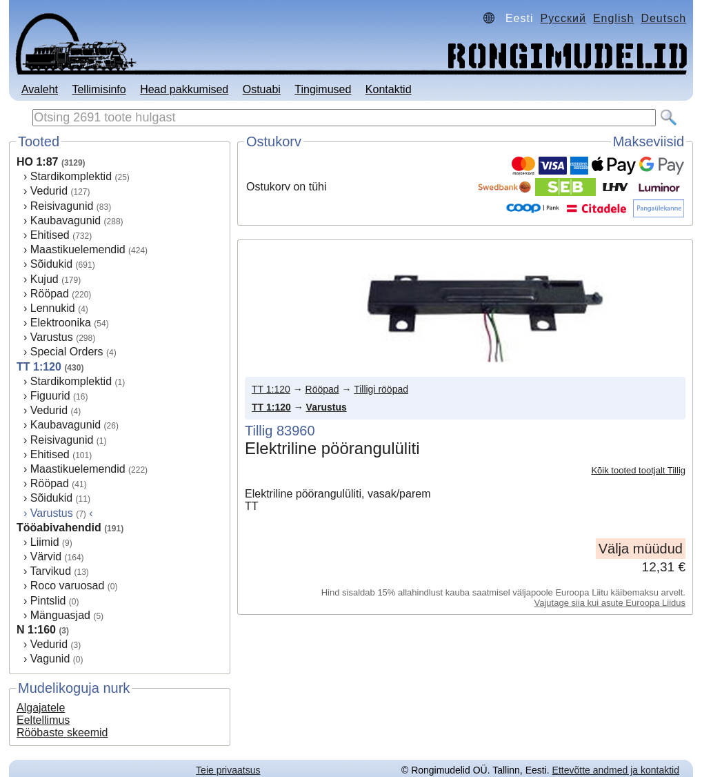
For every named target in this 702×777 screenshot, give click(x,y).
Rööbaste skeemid (62, 732)
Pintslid (48, 601)
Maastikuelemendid (78, 249)
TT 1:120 (39, 367)
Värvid (45, 556)
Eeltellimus (43, 720)
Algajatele (41, 708)
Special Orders (66, 351)
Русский (563, 18)
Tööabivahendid (59, 527)
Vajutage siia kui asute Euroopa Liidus (609, 603)
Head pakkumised (184, 89)
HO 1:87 (37, 162)
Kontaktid (388, 89)
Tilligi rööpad (381, 389)
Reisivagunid (62, 206)
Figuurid (50, 396)
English (613, 18)
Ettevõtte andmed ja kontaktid (615, 770)
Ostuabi (262, 89)
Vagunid (50, 659)
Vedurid (49, 191)
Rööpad (49, 293)
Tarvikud (50, 571)
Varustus (51, 337)
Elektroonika (60, 322)
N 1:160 (36, 630)
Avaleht (39, 89)
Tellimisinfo (99, 89)
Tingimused (322, 89)
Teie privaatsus (228, 770)
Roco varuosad (67, 585)
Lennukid (52, 308)
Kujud (44, 279)
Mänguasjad (60, 615)
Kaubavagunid (65, 220)
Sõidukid (51, 264)
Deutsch (663, 18)
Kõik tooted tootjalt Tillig (638, 470)
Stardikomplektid (71, 176)
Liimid (44, 542)
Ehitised (50, 235)
